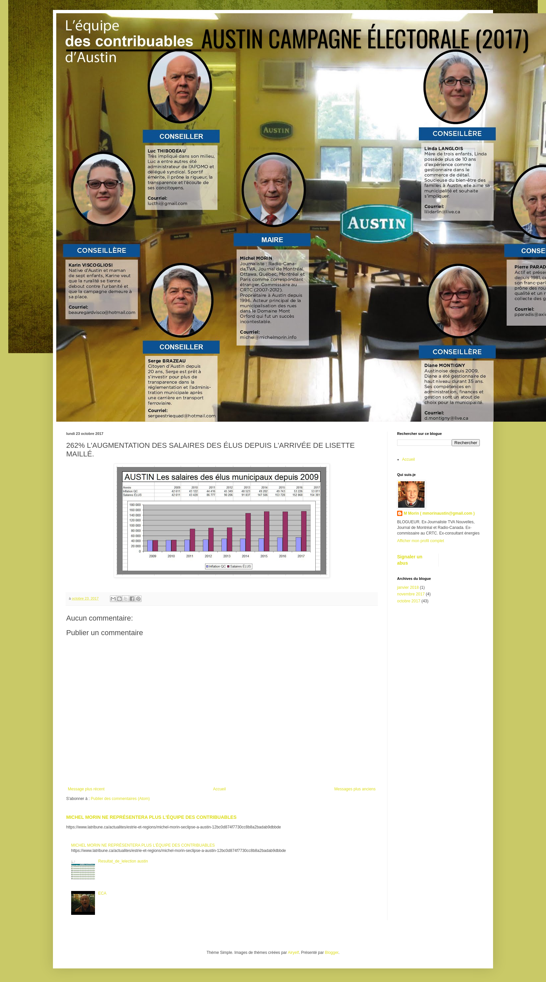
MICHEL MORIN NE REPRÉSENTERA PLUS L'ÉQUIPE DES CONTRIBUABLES (151, 817)
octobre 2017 (408, 601)
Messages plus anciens (355, 789)
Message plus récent (86, 789)
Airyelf (293, 952)
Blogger (332, 952)
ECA (102, 893)
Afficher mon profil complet (420, 540)
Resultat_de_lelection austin (123, 861)
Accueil (219, 789)
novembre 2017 (411, 594)
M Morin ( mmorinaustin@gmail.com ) (439, 513)
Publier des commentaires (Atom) (120, 798)
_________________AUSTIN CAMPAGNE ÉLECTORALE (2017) (297, 38)
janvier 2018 (408, 587)
